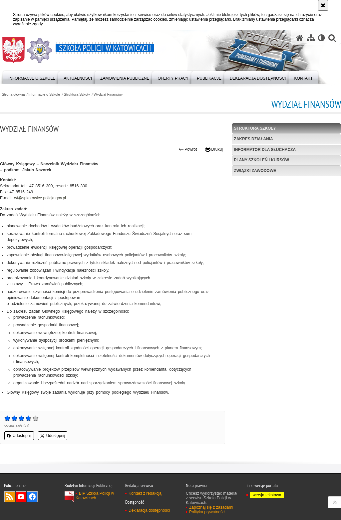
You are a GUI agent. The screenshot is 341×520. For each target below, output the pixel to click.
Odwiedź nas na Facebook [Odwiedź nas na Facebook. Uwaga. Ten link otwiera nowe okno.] (32, 496)
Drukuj (214, 149)
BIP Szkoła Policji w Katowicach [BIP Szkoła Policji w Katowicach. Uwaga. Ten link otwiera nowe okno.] (95, 495)
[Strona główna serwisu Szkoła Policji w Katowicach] (299, 38)
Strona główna (13, 94)
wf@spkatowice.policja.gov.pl (40, 198)
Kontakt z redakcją (145, 493)
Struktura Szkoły (77, 94)
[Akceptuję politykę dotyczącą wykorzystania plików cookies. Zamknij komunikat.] (323, 5)
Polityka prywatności (207, 512)
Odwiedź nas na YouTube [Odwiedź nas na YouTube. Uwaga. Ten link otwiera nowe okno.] (21, 496)
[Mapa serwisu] (311, 38)
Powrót (187, 149)
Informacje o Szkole (44, 94)
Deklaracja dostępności (149, 510)
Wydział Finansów (108, 94)
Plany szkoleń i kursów (261, 160)
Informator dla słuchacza (265, 149)
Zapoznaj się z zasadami (211, 507)
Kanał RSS (9, 496)
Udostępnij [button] (19, 435)
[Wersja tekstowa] (321, 38)
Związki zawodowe (255, 170)
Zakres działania (253, 139)
